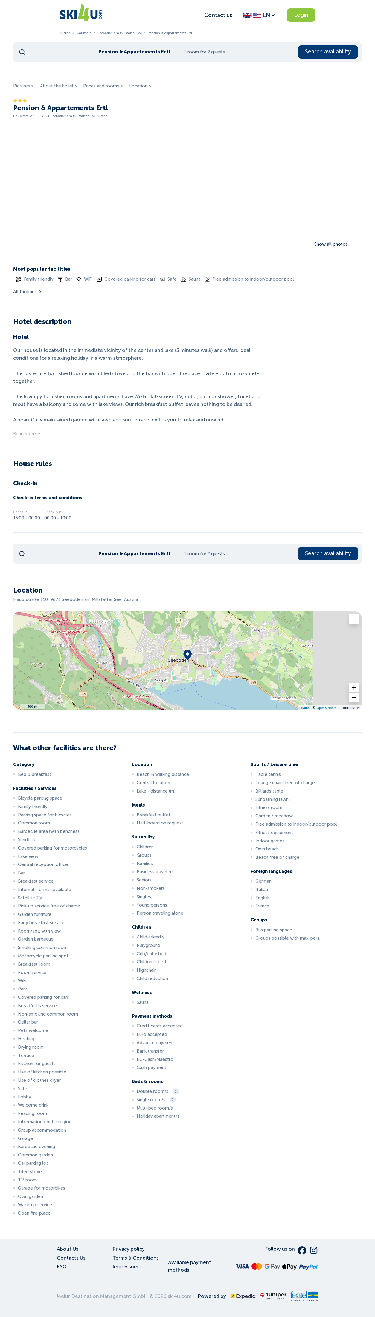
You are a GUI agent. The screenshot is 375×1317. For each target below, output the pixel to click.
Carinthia (84, 33)
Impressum (125, 1267)
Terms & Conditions (135, 1258)
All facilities (27, 291)
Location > (140, 86)
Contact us (218, 15)
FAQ (62, 1267)
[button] (354, 688)
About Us (67, 1249)
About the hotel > (58, 86)
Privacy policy (128, 1249)
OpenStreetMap (328, 708)
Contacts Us (71, 1258)
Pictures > (23, 86)
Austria (65, 33)
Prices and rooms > (103, 86)
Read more (27, 433)
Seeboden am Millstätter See (119, 33)
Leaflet (304, 708)
